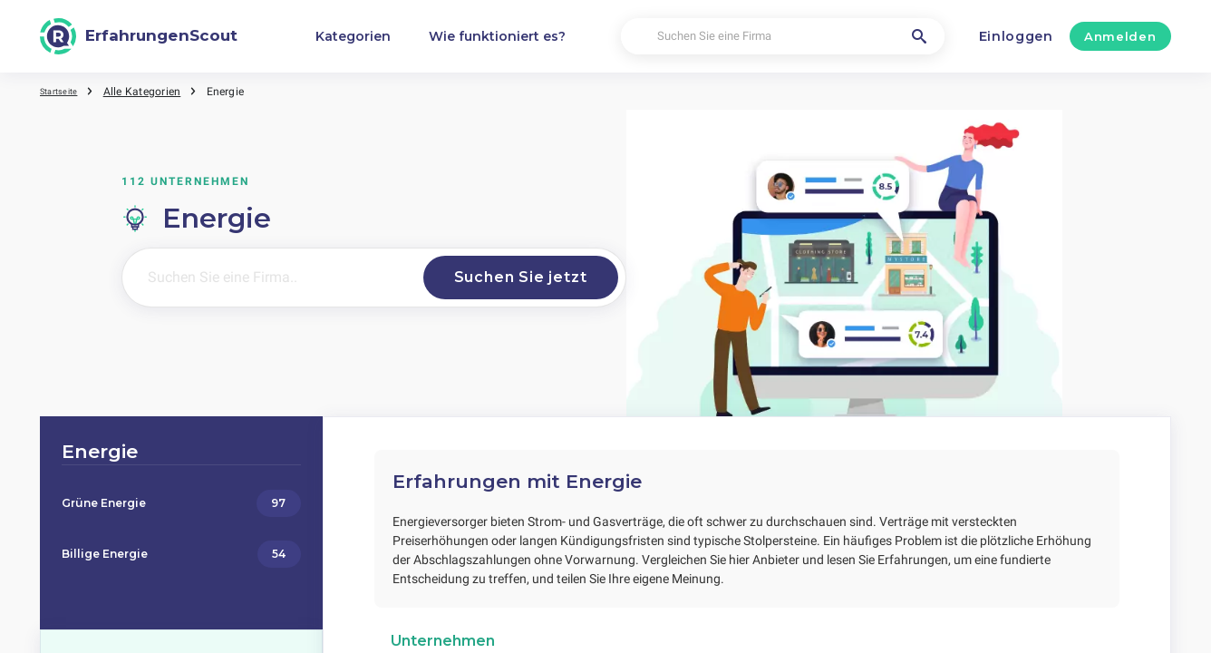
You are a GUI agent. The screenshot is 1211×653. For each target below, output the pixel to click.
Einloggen (1016, 36)
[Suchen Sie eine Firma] (783, 36)
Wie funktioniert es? (497, 36)
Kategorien (353, 36)
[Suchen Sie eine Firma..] (266, 277)
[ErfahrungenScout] (138, 36)
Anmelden (1120, 36)
